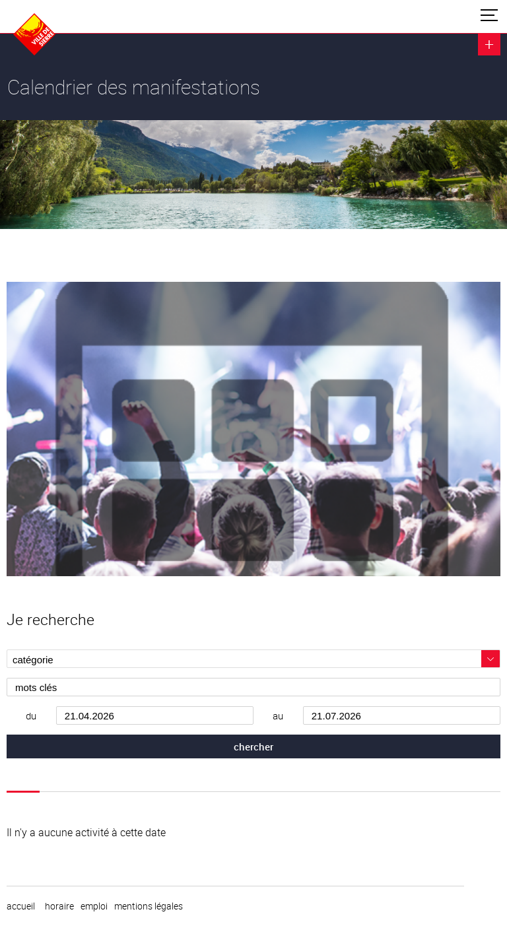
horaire (59, 906)
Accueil (21, 906)
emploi (94, 906)
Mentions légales (148, 906)
